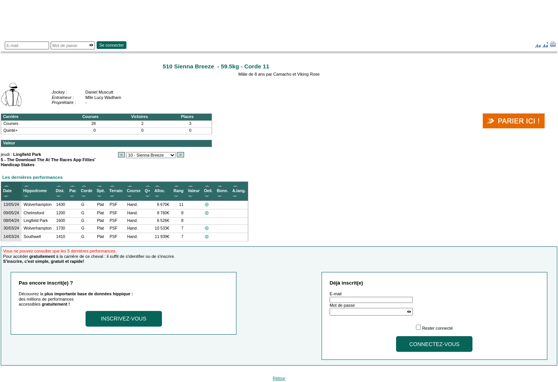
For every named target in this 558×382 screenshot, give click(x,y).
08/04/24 (11, 221)
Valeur (193, 191)
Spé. (101, 191)
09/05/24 (11, 213)
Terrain (116, 191)
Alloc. (159, 191)
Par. (72, 191)
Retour (279, 378)
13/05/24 (11, 204)
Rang (178, 191)
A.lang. (239, 191)
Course (134, 191)
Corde (86, 191)
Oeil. (208, 191)
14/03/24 (11, 237)
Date (7, 191)
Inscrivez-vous (123, 319)
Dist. (60, 191)
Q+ (147, 191)
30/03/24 (11, 228)
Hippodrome (35, 191)
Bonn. (222, 191)
